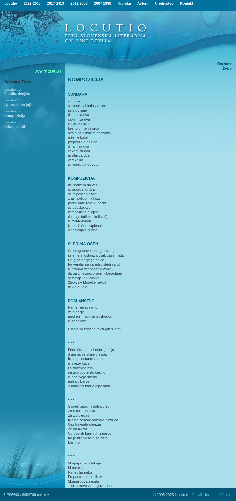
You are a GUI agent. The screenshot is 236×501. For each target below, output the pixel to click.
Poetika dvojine (17, 94)
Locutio (10, 3)
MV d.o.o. (226, 494)
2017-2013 (55, 3)
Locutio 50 (12, 89)
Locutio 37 (12, 111)
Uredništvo (164, 3)
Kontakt (186, 3)
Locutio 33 (12, 122)
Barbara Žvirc (17, 82)
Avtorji (142, 3)
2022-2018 (32, 3)
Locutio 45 (12, 100)
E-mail (197, 494)
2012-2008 (79, 3)
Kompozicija (14, 116)
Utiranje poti (14, 127)
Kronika (124, 3)
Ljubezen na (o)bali (20, 105)
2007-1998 (102, 3)
